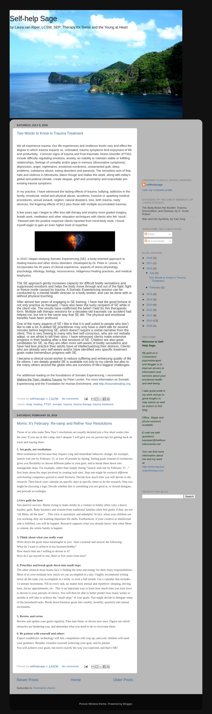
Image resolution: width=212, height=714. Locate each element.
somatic (57, 404)
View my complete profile (157, 190)
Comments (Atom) (44, 688)
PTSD (47, 404)
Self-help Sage (33, 18)
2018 (149, 257)
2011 (149, 315)
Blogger (127, 703)
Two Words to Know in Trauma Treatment (50, 133)
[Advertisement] (168, 147)
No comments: (71, 398)
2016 (149, 268)
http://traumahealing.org (114, 383)
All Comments (154, 241)
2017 (149, 263)
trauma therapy (82, 404)
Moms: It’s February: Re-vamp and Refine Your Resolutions (64, 423)
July (152, 272)
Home (76, 680)
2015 (149, 294)
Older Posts (123, 680)
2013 (149, 304)
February (155, 287)
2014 (149, 299)
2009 (149, 325)
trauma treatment (103, 404)
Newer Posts (27, 680)
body (29, 404)
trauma (67, 404)
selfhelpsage (154, 184)
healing (38, 404)
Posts (150, 234)
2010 (149, 320)
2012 (149, 309)
